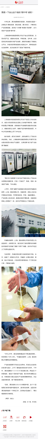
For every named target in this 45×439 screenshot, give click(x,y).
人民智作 (5, 427)
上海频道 (7, 7)
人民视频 (30, 418)
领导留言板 (24, 418)
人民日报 (5, 418)
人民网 (2, 7)
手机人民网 (17, 418)
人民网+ (11, 418)
